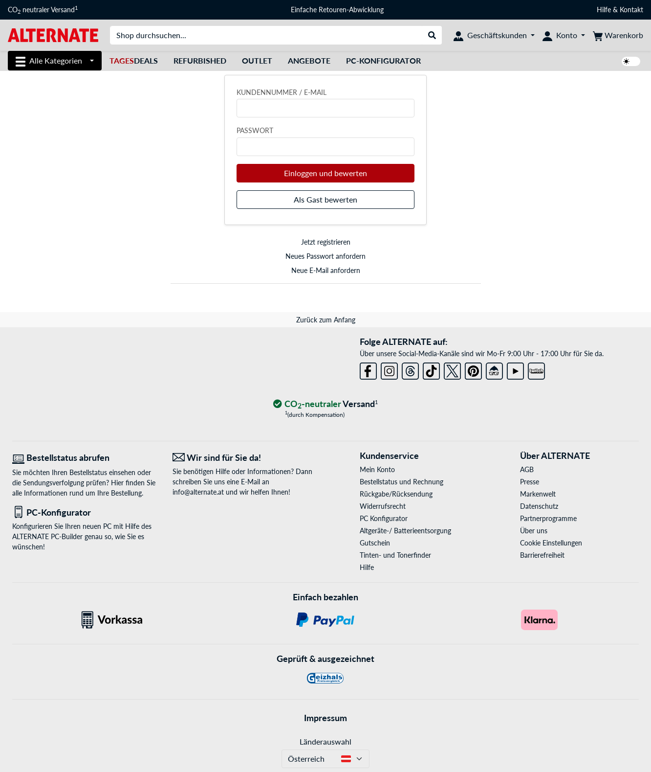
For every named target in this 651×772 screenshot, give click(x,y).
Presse (529, 481)
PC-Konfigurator (383, 60)
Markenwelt (538, 494)
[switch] (631, 61)
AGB (527, 469)
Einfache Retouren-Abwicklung (337, 9)
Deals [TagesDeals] (133, 60)
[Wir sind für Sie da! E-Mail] (245, 457)
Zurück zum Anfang (325, 320)
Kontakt (631, 9)
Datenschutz (539, 506)
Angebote (309, 60)
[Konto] (563, 35)
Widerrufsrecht (383, 506)
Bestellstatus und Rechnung (401, 481)
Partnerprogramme (548, 518)
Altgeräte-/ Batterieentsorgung (405, 530)
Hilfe (604, 9)
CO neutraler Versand (43, 10)
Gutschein (375, 543)
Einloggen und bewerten (325, 173)
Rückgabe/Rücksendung (396, 494)
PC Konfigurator (384, 518)
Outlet (257, 60)
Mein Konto (377, 469)
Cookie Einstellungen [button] (551, 543)
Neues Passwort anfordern (325, 256)
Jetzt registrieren (325, 242)
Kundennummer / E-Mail (281, 92)
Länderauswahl (325, 741)
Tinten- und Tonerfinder (395, 555)
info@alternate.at (198, 492)
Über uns (533, 530)
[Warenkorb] (618, 35)
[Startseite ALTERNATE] (53, 34)
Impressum (325, 717)
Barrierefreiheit (542, 555)
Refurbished (200, 60)
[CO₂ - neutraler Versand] (325, 404)
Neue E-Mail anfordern (325, 270)
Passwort (255, 130)
